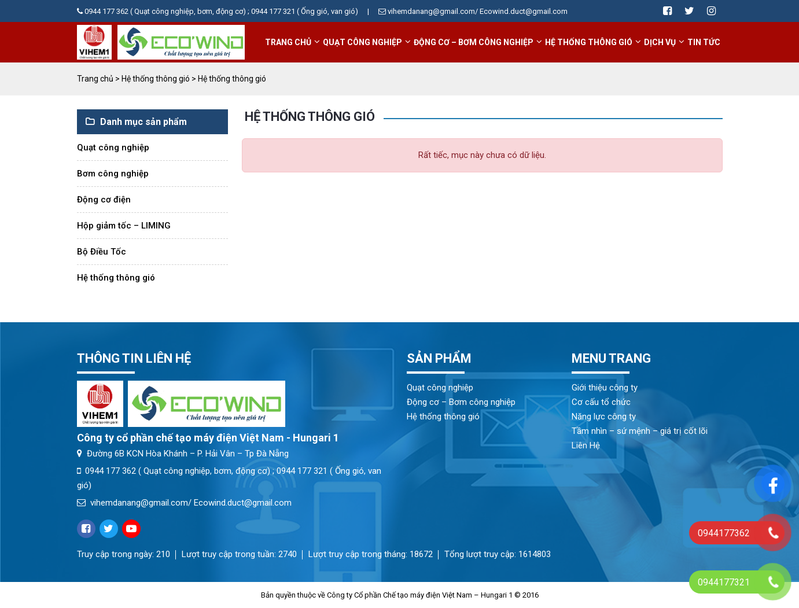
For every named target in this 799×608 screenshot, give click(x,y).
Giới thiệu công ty (605, 387)
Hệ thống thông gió (588, 42)
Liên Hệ (586, 445)
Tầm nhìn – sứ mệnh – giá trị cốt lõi (640, 431)
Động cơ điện (104, 199)
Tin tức (703, 42)
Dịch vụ (660, 42)
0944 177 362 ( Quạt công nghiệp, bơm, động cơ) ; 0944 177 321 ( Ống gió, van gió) (217, 11)
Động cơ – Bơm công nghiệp (473, 42)
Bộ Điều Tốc (101, 251)
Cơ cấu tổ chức (601, 402)
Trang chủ (288, 42)
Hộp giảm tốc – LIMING (124, 225)
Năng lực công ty (604, 416)
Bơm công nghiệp (113, 173)
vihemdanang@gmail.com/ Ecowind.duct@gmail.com (184, 503)
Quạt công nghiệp (362, 42)
